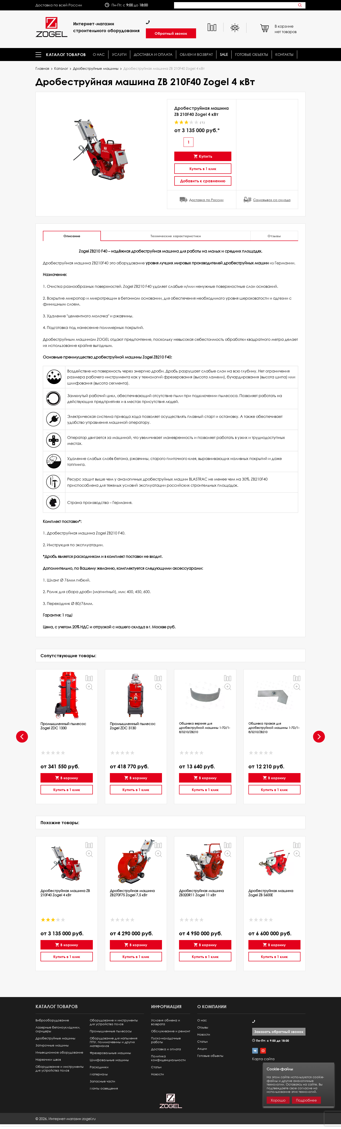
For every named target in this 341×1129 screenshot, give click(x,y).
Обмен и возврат (196, 54)
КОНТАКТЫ (284, 54)
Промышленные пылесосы (111, 1031)
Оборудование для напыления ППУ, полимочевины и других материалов (113, 1042)
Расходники (99, 1067)
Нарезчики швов (48, 1060)
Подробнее (306, 1100)
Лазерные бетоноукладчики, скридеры (58, 1029)
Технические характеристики (176, 236)
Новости (157, 1074)
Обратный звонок (171, 33)
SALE (224, 54)
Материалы (99, 1074)
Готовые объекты (251, 54)
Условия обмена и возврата (165, 1022)
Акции (202, 1049)
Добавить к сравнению (202, 181)
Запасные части (102, 1081)
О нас (99, 54)
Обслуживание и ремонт (170, 1031)
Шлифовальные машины (109, 1060)
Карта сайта (263, 1058)
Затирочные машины (52, 1045)
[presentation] (21, 737)
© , (66, 1118)
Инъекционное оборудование (59, 1052)
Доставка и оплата (153, 54)
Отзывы (274, 236)
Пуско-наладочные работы (166, 1040)
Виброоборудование (52, 1020)
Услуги (119, 54)
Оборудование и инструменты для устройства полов (60, 1068)
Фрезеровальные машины (110, 1053)
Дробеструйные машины (95, 68)
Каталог (61, 68)
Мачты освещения (104, 1088)
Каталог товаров (66, 55)
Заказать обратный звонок (278, 1031)
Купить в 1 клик (202, 168)
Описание (71, 236)
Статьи (156, 1067)
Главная (42, 68)
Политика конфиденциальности (168, 1058)
